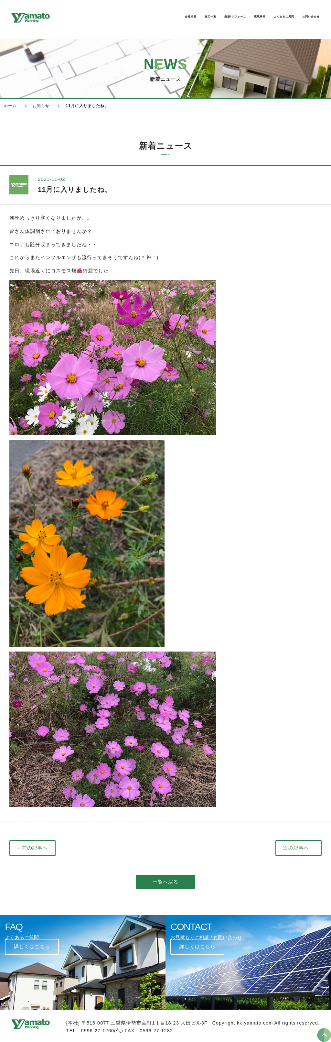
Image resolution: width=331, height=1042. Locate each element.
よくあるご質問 (256, 18)
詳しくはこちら (32, 946)
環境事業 (214, 18)
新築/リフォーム (170, 18)
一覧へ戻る (165, 881)
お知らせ (41, 106)
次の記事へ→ (298, 847)
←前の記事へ (32, 847)
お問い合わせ (304, 18)
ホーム (10, 106)
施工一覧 (127, 18)
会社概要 (92, 18)
